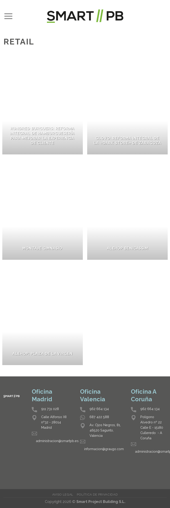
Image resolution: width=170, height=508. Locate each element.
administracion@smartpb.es (57, 441)
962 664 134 (99, 409)
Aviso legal (62, 494)
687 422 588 (99, 417)
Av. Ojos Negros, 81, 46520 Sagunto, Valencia (105, 430)
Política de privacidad (97, 494)
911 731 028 (50, 409)
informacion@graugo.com (104, 449)
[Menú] (8, 16)
